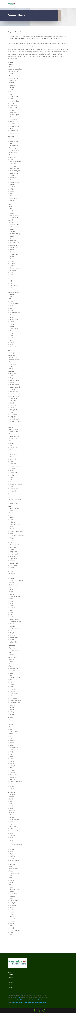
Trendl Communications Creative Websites (30, 1000)
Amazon (17, 997)
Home (10, 972)
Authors (10, 982)
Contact (10, 977)
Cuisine (10, 985)
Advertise (10, 975)
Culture (10, 987)
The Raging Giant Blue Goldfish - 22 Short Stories (29, 1002)
